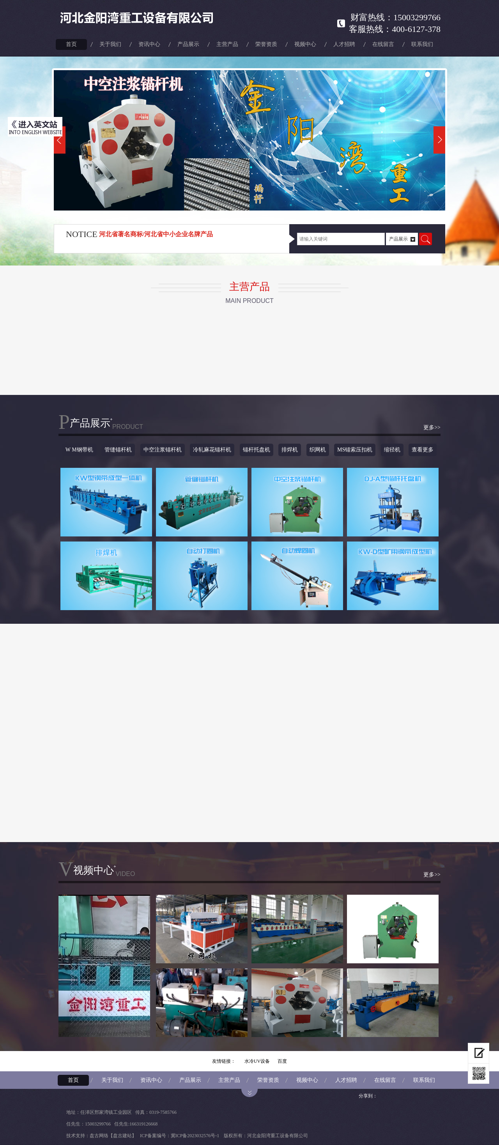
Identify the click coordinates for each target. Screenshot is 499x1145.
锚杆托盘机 (256, 450)
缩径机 (392, 450)
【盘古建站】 (122, 1135)
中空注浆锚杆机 (162, 450)
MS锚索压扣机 (354, 450)
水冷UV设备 (257, 1061)
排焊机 (289, 450)
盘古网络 (99, 1135)
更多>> (432, 427)
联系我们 (422, 44)
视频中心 (305, 44)
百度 (282, 1061)
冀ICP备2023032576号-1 (195, 1135)
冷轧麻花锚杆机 (212, 450)
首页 (71, 44)
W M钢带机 (79, 450)
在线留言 (383, 44)
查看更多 (423, 450)
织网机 (318, 450)
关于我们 (110, 44)
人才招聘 (344, 44)
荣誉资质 (266, 44)
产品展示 (188, 44)
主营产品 (227, 44)
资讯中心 (149, 44)
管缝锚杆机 (118, 450)
